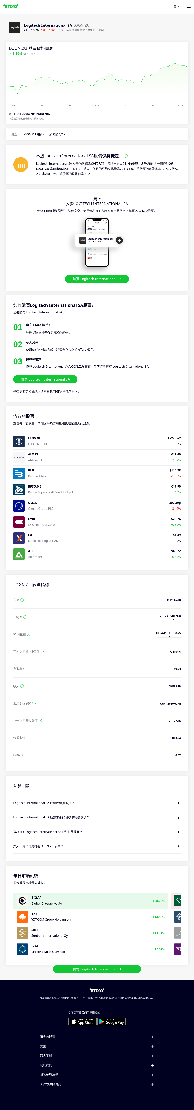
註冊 (11, 114)
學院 (66, 391)
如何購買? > (57, 134)
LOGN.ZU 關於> (34, 134)
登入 (177, 6)
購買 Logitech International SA (97, 279)
